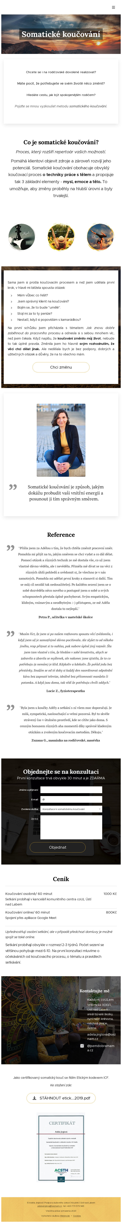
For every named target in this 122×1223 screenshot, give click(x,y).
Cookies (77, 1215)
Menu (113, 7)
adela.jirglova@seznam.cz (49, 1206)
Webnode (65, 1215)
